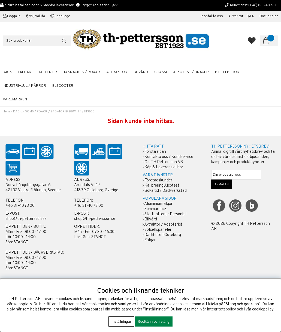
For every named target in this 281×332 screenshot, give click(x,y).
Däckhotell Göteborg (162, 235)
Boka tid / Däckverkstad (165, 190)
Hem (6, 111)
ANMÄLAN (221, 184)
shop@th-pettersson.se (26, 219)
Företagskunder (158, 180)
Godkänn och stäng (154, 321)
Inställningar (121, 321)
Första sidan (155, 151)
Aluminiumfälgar (158, 204)
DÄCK (7, 72)
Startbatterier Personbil (165, 214)
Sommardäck (155, 209)
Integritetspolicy (221, 309)
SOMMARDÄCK (36, 111)
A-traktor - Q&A (241, 16)
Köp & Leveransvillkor (163, 167)
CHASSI (160, 72)
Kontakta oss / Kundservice (168, 157)
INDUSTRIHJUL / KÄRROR (24, 85)
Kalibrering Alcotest (161, 185)
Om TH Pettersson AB (163, 162)
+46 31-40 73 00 (20, 205)
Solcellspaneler (157, 229)
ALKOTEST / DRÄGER (191, 72)
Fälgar (150, 240)
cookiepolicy (262, 309)
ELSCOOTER (62, 85)
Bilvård (150, 219)
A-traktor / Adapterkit (163, 224)
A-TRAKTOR (116, 72)
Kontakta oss (212, 16)
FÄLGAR (24, 72)
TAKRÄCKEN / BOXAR (81, 72)
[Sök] (37, 40)
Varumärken (15, 99)
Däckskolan (268, 16)
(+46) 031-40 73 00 (264, 5)
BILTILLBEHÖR (227, 72)
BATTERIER (47, 72)
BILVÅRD (141, 72)
